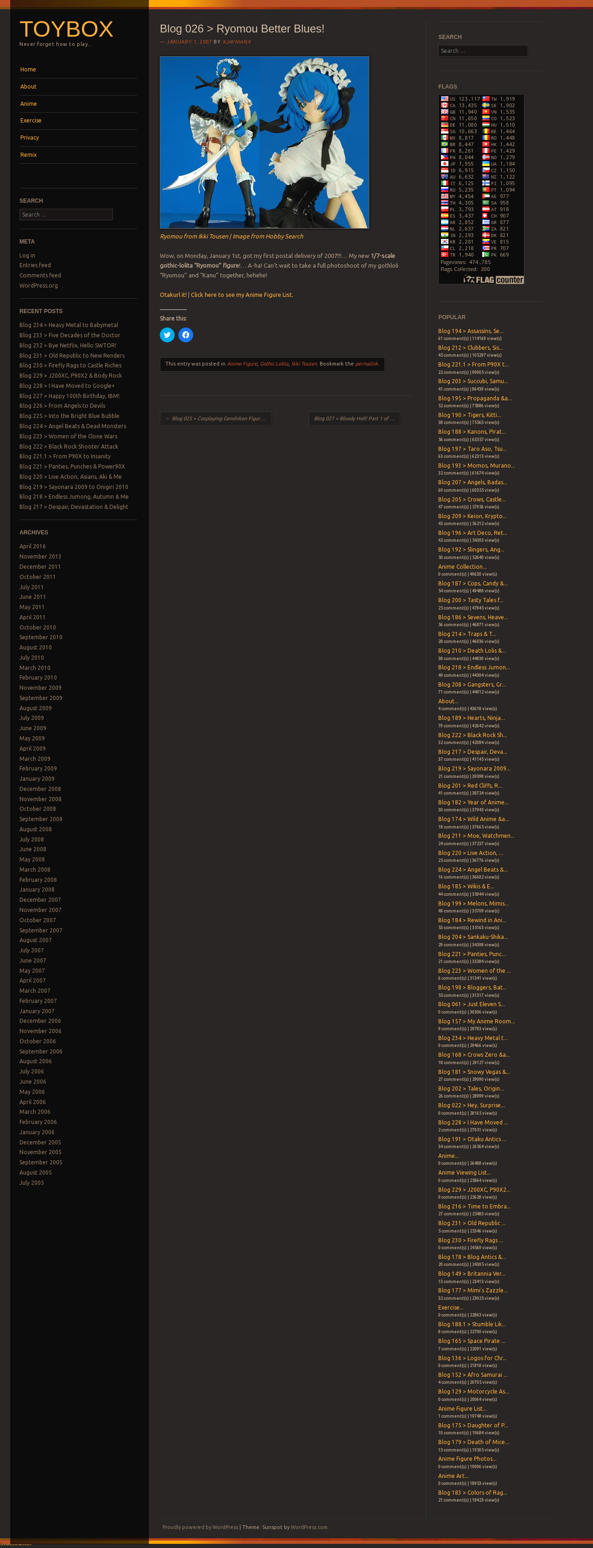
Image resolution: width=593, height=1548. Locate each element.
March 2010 (34, 668)
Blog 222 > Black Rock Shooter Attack (68, 446)
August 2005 (35, 1172)
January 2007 (37, 1011)
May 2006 (32, 1092)
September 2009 (41, 698)
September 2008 (41, 819)
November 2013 (40, 556)
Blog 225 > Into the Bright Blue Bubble (69, 416)
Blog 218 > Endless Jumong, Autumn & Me (74, 497)
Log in (27, 255)
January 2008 (37, 889)
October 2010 (37, 627)
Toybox (66, 28)
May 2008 (32, 859)
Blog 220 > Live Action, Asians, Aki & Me (70, 477)
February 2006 (38, 1122)
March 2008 (34, 870)
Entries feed (35, 265)
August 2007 (35, 940)
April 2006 (32, 1102)
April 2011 (32, 617)
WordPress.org (38, 286)
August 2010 (35, 647)
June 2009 (32, 728)
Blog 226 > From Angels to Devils (62, 406)
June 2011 (32, 597)
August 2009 (35, 708)
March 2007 (34, 991)
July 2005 (31, 1183)
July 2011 (31, 587)
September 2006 (41, 1051)
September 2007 (41, 930)
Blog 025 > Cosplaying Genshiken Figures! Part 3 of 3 (218, 418)
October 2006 (37, 1041)
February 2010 (38, 677)
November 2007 (40, 910)
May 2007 (32, 971)
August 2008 (35, 829)
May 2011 (32, 607)
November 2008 (40, 799)
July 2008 (31, 839)
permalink (366, 363)
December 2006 (40, 1021)
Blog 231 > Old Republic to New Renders (72, 356)
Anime (28, 104)
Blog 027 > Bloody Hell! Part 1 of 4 (356, 418)
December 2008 (40, 789)
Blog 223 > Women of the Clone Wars (68, 436)
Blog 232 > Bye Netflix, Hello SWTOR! (67, 345)
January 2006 (37, 1132)
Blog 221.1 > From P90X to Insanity (65, 456)
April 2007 (32, 980)
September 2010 (41, 637)
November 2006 (40, 1031)
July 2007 (31, 950)
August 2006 (35, 1061)
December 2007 (40, 900)
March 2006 (34, 1112)
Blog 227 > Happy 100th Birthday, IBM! (69, 396)
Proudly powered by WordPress (200, 1527)
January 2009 (37, 779)
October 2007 (37, 920)
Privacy (29, 138)
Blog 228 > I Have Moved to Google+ (67, 386)
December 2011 (40, 567)
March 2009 (34, 759)
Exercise (31, 120)
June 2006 (32, 1082)
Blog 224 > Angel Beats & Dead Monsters (72, 426)
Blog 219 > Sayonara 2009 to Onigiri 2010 (73, 487)
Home (28, 69)
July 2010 (31, 658)
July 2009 (31, 718)
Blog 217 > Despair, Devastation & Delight (73, 507)
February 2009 (38, 768)
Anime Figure (242, 363)
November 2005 (40, 1152)
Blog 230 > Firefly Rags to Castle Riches (70, 365)
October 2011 (37, 577)
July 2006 (31, 1071)
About (28, 87)
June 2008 (32, 849)
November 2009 (40, 688)
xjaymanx (236, 42)
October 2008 (37, 809)
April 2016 (32, 546)
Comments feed (40, 275)
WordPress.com (309, 1527)
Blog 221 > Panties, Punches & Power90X (72, 466)
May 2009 (32, 738)
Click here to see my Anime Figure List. (242, 294)
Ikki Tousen (304, 363)
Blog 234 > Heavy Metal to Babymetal (68, 325)
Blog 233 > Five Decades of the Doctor (69, 335)
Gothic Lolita (274, 363)
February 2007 (38, 1001)
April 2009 (32, 748)
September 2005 (41, 1162)
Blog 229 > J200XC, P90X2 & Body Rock (70, 376)
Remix (28, 155)
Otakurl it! (173, 294)
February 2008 (38, 880)
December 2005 (40, 1142)
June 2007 (32, 960)
